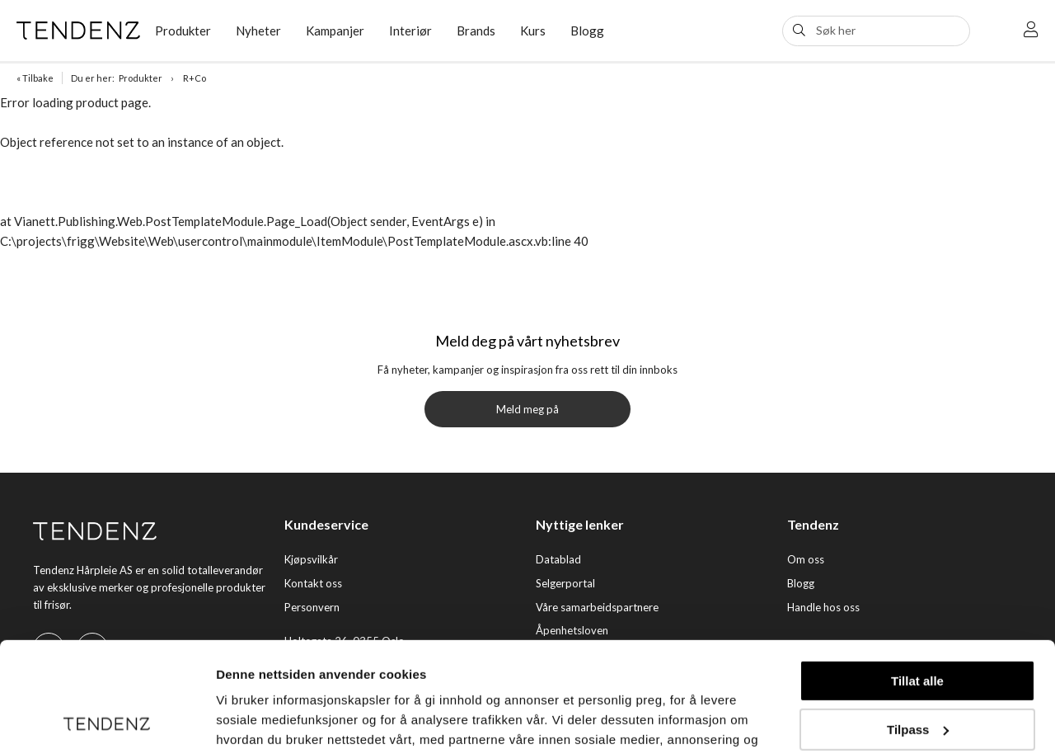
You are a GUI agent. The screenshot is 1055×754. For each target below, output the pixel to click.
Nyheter (258, 30)
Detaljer (239, 721)
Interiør (410, 30)
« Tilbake (35, 78)
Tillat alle (917, 578)
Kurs (533, 30)
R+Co (194, 78)
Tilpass (918, 626)
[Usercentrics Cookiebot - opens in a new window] (107, 721)
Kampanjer (335, 30)
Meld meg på (527, 409)
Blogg (587, 30)
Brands (476, 30)
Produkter (183, 30)
